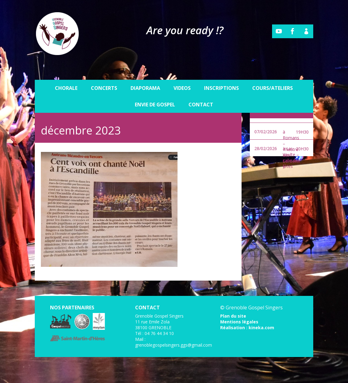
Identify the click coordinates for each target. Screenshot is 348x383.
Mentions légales (239, 322)
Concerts (104, 74)
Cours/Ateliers (272, 74)
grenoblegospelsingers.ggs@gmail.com (173, 345)
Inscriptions (221, 74)
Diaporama (145, 74)
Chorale (66, 74)
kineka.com (261, 327)
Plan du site (233, 316)
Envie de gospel (155, 90)
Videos (182, 74)
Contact (200, 90)
